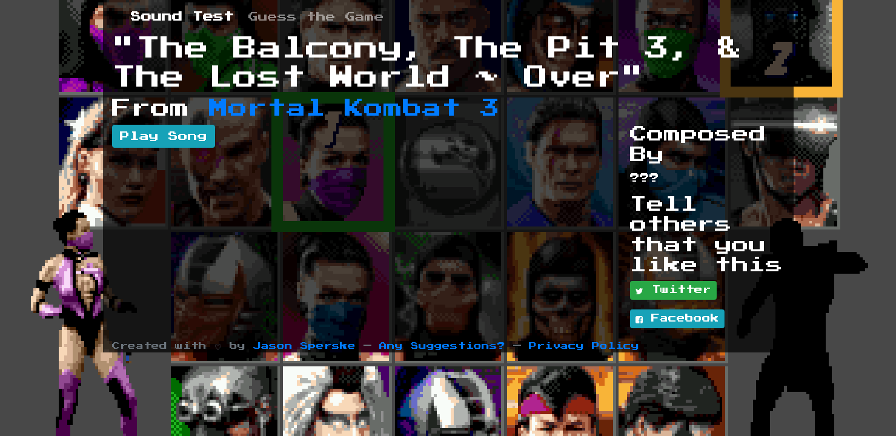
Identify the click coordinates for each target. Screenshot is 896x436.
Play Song (163, 136)
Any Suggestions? (442, 346)
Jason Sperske (304, 346)
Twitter (673, 291)
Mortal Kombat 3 (354, 108)
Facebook (677, 319)
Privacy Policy (584, 346)
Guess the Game (316, 17)
